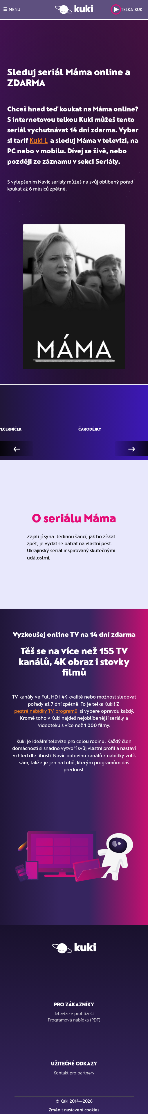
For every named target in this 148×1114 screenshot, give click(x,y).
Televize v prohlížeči (74, 1013)
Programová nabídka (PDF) (74, 1019)
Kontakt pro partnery (74, 1072)
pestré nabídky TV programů (45, 711)
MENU (11, 9)
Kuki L (39, 140)
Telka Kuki (127, 9)
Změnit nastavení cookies (74, 1109)
